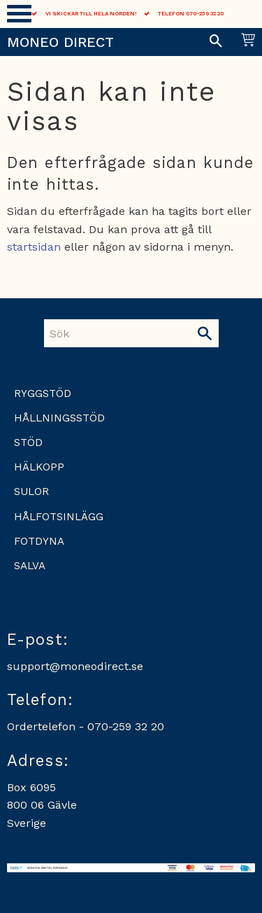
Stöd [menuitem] (28, 442)
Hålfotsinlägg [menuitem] (58, 516)
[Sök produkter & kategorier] (117, 333)
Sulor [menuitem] (31, 491)
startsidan (34, 246)
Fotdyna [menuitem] (39, 541)
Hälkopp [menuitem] (39, 467)
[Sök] (205, 333)
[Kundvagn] (245, 42)
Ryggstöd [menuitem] (42, 393)
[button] (19, 13)
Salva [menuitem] (29, 565)
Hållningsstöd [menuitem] (59, 418)
